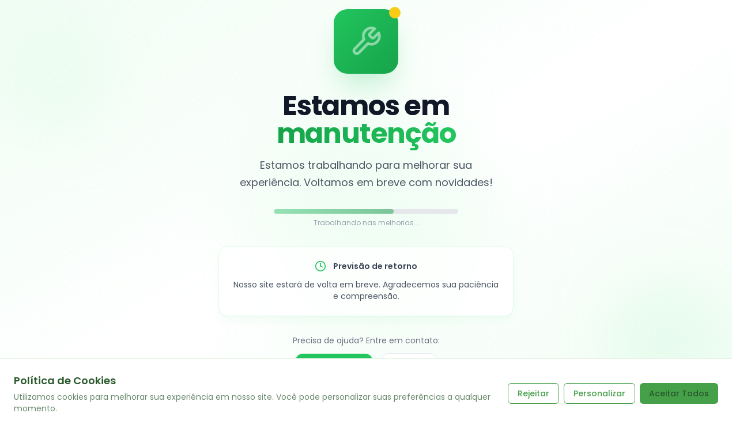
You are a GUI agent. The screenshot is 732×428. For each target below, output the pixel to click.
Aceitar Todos (679, 393)
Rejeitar (533, 393)
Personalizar (599, 393)
